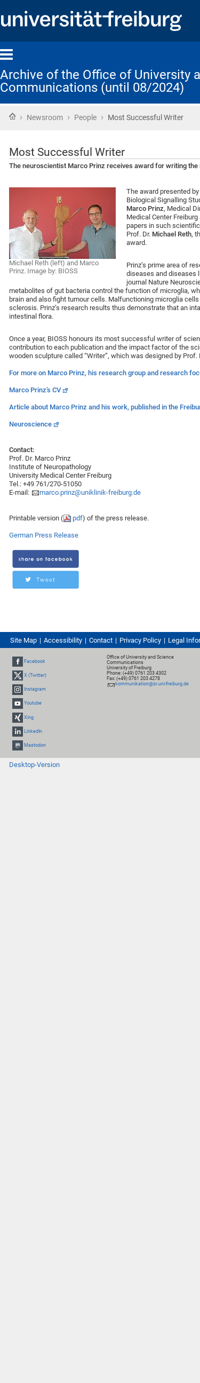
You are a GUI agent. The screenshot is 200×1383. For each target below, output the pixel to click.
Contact (101, 640)
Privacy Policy (140, 640)
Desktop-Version (34, 765)
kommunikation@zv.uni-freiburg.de (152, 683)
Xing (29, 717)
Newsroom (45, 117)
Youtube (33, 703)
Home (12, 116)
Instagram (35, 689)
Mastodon (35, 745)
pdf (78, 518)
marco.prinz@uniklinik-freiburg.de (90, 492)
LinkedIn (33, 731)
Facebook (34, 661)
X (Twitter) (35, 675)
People (85, 117)
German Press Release (43, 535)
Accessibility (63, 640)
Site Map (23, 640)
